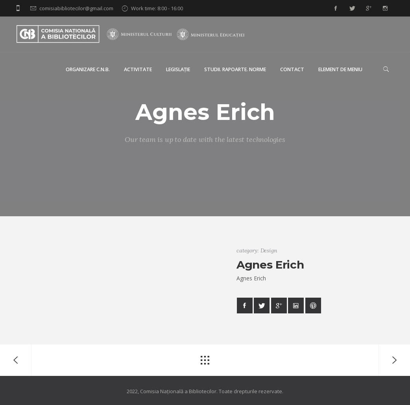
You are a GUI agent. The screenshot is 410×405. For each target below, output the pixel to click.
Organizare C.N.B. (88, 69)
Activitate (138, 69)
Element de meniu (340, 69)
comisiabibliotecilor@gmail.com (76, 8)
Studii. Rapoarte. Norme (235, 69)
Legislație (178, 69)
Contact (292, 69)
